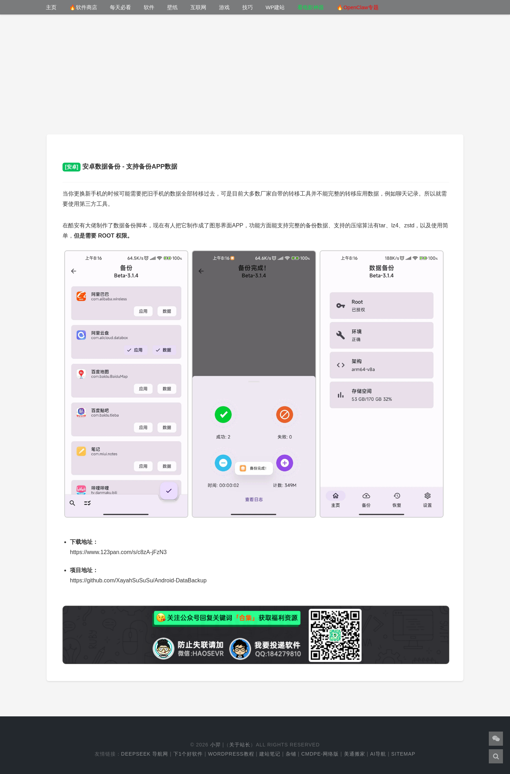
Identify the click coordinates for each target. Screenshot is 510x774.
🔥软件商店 (83, 7)
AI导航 (378, 754)
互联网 (198, 7)
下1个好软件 (188, 754)
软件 (149, 7)
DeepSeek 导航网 (144, 754)
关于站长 (239, 744)
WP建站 (275, 7)
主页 (51, 7)
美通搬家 (354, 754)
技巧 (247, 7)
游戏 (224, 7)
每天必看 (120, 7)
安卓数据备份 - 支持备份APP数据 (120, 166)
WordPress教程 (231, 754)
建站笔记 (269, 754)
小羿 (215, 744)
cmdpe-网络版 (320, 754)
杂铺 (291, 754)
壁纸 (172, 7)
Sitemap (403, 754)
